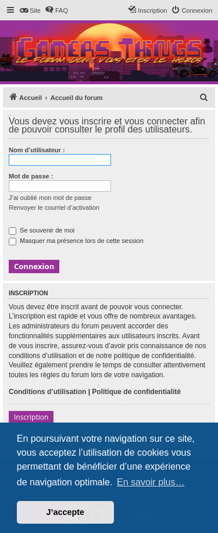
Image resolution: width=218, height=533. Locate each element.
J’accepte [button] (66, 512)
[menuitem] (30, 10)
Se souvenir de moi (41, 230)
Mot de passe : (31, 176)
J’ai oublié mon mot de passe (50, 197)
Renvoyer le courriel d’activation (54, 207)
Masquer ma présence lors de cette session (76, 240)
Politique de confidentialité (136, 392)
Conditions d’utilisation (47, 392)
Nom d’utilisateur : (37, 149)
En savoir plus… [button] (151, 482)
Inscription (31, 417)
